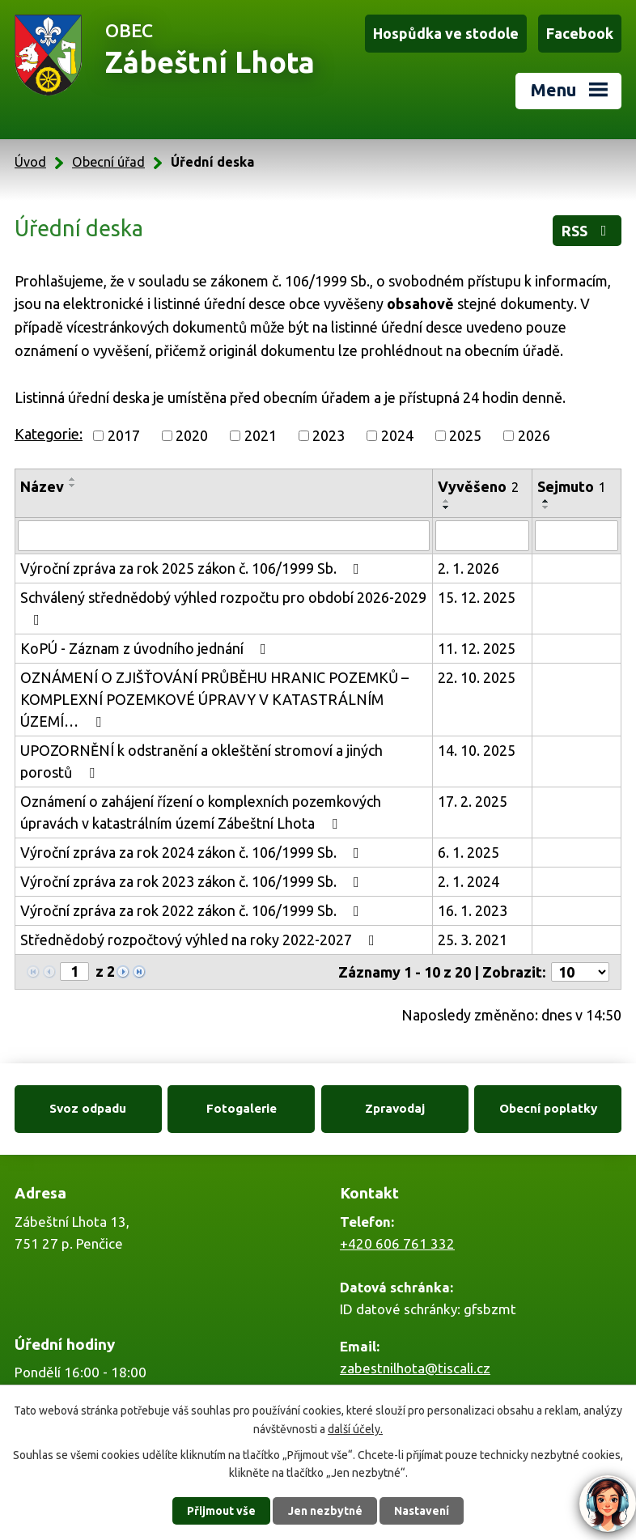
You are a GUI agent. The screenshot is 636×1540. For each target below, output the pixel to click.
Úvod (30, 162)
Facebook (579, 33)
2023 (328, 435)
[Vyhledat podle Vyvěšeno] (482, 535)
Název (42, 486)
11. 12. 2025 (476, 648)
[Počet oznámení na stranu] (580, 972)
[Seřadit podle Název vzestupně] (73, 479)
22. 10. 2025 (476, 677)
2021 (260, 435)
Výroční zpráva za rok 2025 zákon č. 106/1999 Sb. (193, 568)
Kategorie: (49, 434)
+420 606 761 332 (397, 1243)
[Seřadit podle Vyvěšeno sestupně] (447, 507)
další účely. (355, 1428)
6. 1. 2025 (468, 852)
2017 (124, 435)
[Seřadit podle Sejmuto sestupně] (546, 507)
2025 (465, 435)
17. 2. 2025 (472, 801)
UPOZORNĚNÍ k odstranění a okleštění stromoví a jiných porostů (201, 761)
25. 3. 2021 (472, 939)
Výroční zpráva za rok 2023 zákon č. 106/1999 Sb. (193, 881)
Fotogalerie (241, 1108)
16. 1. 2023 (472, 910)
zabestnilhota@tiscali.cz (415, 1368)
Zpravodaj (395, 1108)
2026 (534, 435)
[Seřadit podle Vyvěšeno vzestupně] (447, 501)
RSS (587, 231)
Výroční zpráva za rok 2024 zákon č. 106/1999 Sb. (193, 852)
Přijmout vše (221, 1510)
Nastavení (421, 1510)
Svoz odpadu (87, 1108)
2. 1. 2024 (468, 881)
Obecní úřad (108, 162)
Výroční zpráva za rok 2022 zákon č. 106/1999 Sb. (193, 910)
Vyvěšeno (478, 486)
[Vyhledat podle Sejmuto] (576, 535)
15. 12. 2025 (476, 597)
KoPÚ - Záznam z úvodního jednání (146, 648)
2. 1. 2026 (468, 568)
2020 (192, 435)
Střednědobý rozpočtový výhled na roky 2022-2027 (200, 939)
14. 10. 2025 (476, 750)
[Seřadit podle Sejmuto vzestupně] (546, 501)
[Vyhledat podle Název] (224, 535)
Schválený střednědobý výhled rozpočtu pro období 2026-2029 (223, 608)
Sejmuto (571, 486)
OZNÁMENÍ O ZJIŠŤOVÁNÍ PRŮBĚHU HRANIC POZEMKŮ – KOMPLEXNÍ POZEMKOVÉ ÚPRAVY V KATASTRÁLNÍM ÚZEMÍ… (214, 699)
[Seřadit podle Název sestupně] (73, 485)
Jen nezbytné (325, 1510)
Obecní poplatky (548, 1108)
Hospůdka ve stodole (446, 33)
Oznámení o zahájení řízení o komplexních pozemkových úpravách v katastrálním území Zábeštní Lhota (200, 812)
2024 (397, 435)
